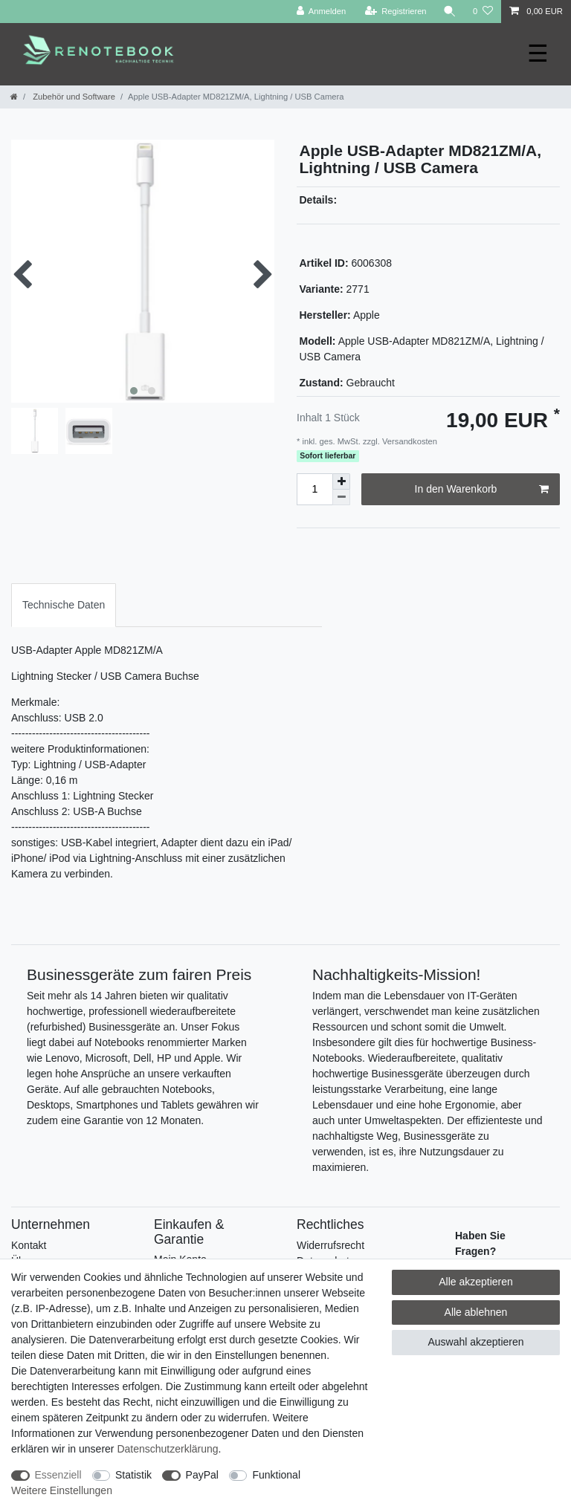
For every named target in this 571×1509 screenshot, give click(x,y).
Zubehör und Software (72, 96)
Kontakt (28, 1245)
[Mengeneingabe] (314, 489)
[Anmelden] (321, 11)
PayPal (202, 1475)
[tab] (63, 605)
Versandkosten (408, 441)
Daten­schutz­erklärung (167, 1449)
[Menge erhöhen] (341, 481)
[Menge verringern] (341, 497)
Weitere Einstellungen (61, 1490)
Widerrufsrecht (330, 1245)
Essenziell (58, 1475)
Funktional (276, 1475)
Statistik (133, 1475)
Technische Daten (63, 605)
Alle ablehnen (476, 1312)
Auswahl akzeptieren (475, 1342)
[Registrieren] (395, 11)
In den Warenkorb (482, 489)
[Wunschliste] (483, 11)
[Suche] (450, 11)
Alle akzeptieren (476, 1282)
